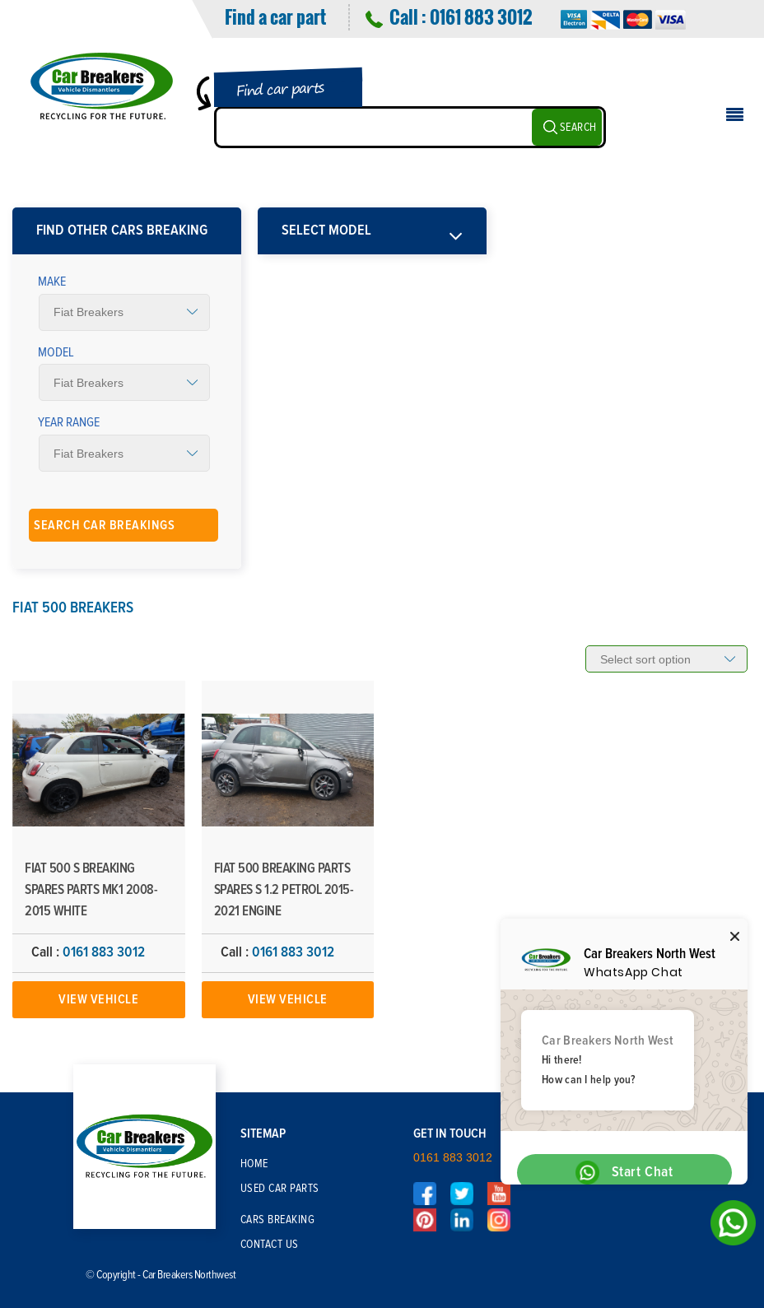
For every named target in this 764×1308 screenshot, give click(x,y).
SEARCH (578, 127)
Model (56, 352)
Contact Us (269, 1244)
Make (52, 281)
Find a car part (275, 16)
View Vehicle (98, 999)
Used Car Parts (279, 1188)
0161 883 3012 (481, 16)
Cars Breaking (277, 1220)
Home (254, 1164)
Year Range (69, 422)
